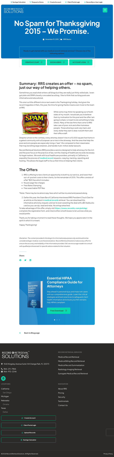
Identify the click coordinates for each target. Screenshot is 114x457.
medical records (51, 200)
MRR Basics (67, 39)
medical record (46, 158)
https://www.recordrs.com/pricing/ (71, 208)
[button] (20, 260)
